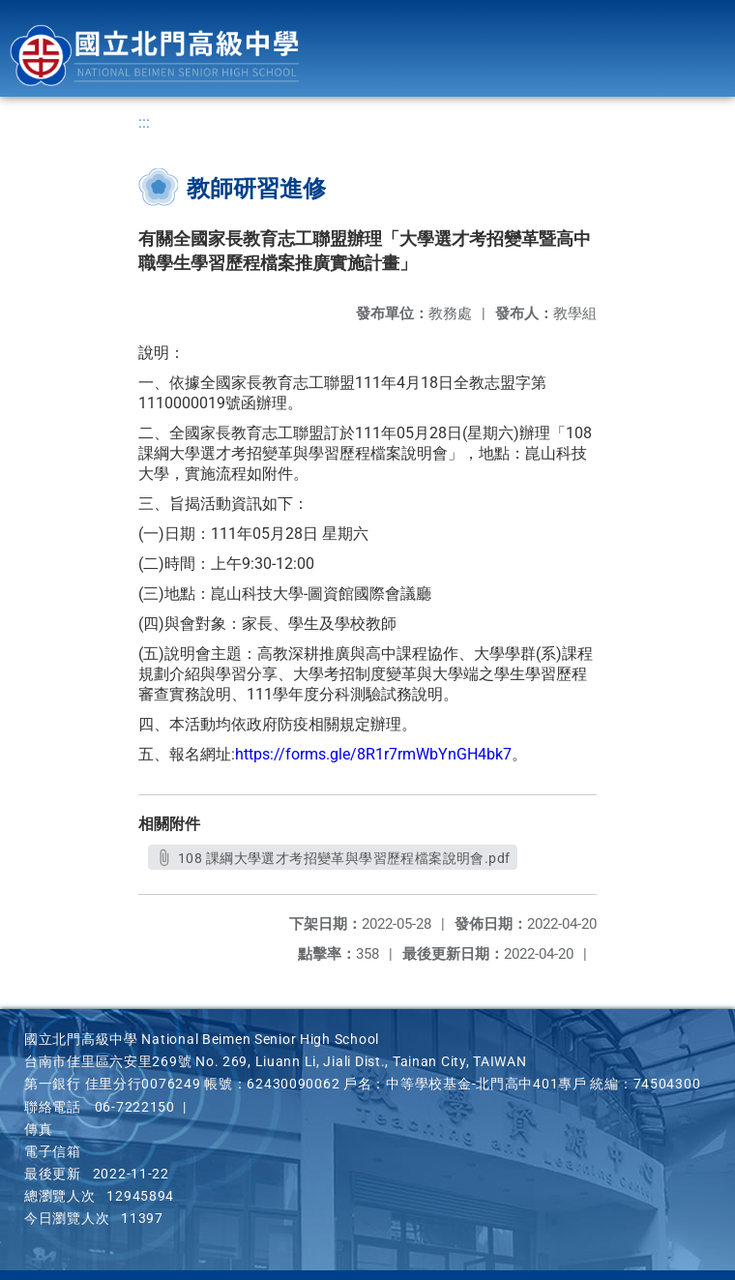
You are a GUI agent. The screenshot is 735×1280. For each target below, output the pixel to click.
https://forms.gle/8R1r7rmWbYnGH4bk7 (373, 754)
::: (144, 122)
